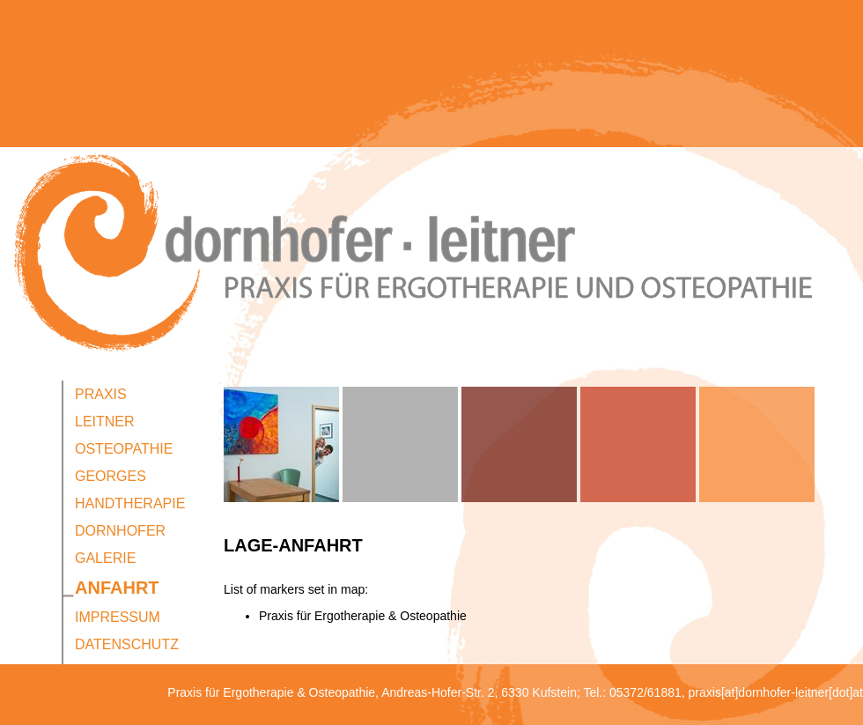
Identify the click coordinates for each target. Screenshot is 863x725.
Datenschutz (127, 644)
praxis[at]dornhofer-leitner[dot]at (776, 692)
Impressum (117, 617)
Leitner (105, 421)
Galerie (105, 558)
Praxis (101, 394)
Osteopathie (124, 448)
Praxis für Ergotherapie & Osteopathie (363, 616)
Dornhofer (120, 530)
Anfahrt (117, 587)
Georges (110, 476)
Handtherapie (130, 503)
